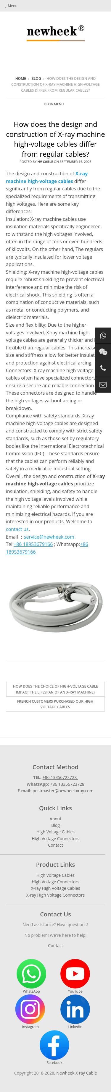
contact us (17, 529)
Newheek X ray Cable (76, 1073)
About (55, 819)
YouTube (75, 976)
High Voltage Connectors (55, 838)
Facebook (54, 1047)
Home (20, 78)
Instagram (30, 1011)
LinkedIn (75, 1011)
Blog (36, 78)
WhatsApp (31, 976)
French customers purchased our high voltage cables (55, 704)
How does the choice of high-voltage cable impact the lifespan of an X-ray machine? (55, 689)
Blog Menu (54, 104)
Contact (55, 845)
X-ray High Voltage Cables (55, 888)
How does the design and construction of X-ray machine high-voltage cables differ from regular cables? (55, 139)
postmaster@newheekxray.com (63, 790)
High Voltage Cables (55, 832)
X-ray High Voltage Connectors (55, 895)
